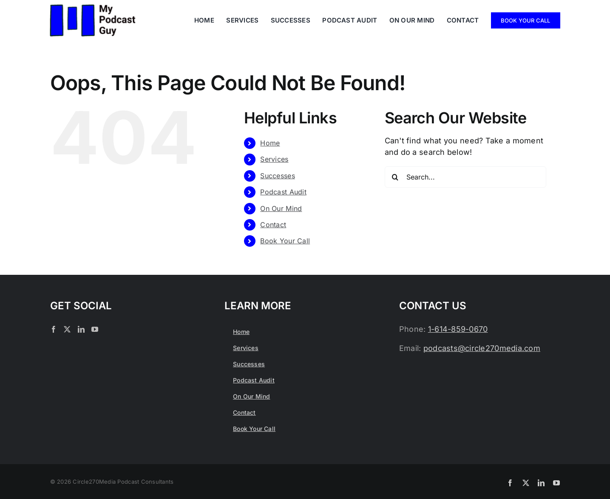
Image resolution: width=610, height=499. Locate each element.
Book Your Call (285, 241)
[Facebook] (53, 329)
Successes (277, 175)
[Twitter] (67, 329)
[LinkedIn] (81, 329)
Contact (273, 224)
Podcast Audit (283, 192)
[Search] (395, 177)
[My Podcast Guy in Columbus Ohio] (93, 7)
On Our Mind (281, 208)
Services (274, 159)
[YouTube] (94, 329)
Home (270, 143)
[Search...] (465, 177)
